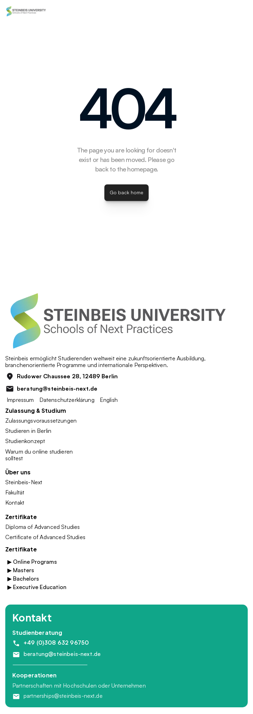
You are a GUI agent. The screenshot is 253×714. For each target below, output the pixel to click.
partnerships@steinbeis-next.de (63, 695)
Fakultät (14, 492)
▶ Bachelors (23, 578)
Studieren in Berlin (28, 430)
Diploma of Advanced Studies (42, 526)
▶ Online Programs (32, 561)
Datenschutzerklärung (67, 399)
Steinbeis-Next (23, 482)
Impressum (19, 399)
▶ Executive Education (36, 586)
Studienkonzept (25, 440)
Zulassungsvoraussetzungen (41, 420)
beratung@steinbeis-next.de (62, 653)
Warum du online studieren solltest (39, 455)
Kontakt (14, 502)
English (109, 399)
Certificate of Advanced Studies (45, 537)
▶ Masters (20, 570)
